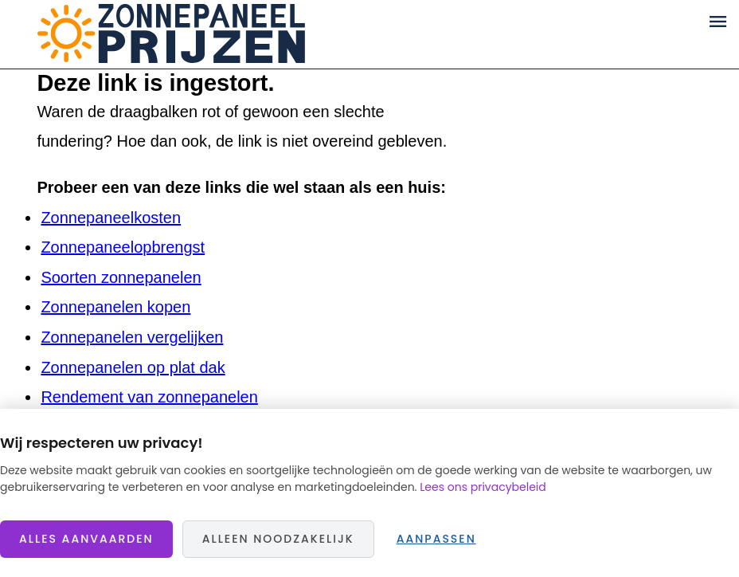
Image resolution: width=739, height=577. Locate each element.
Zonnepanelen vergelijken (132, 337)
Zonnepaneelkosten (111, 217)
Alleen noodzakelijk (278, 539)
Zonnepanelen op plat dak (133, 367)
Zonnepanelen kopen (115, 307)
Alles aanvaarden (86, 539)
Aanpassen (436, 539)
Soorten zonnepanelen (121, 277)
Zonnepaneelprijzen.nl (171, 34)
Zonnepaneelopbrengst (123, 247)
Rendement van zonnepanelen (149, 397)
